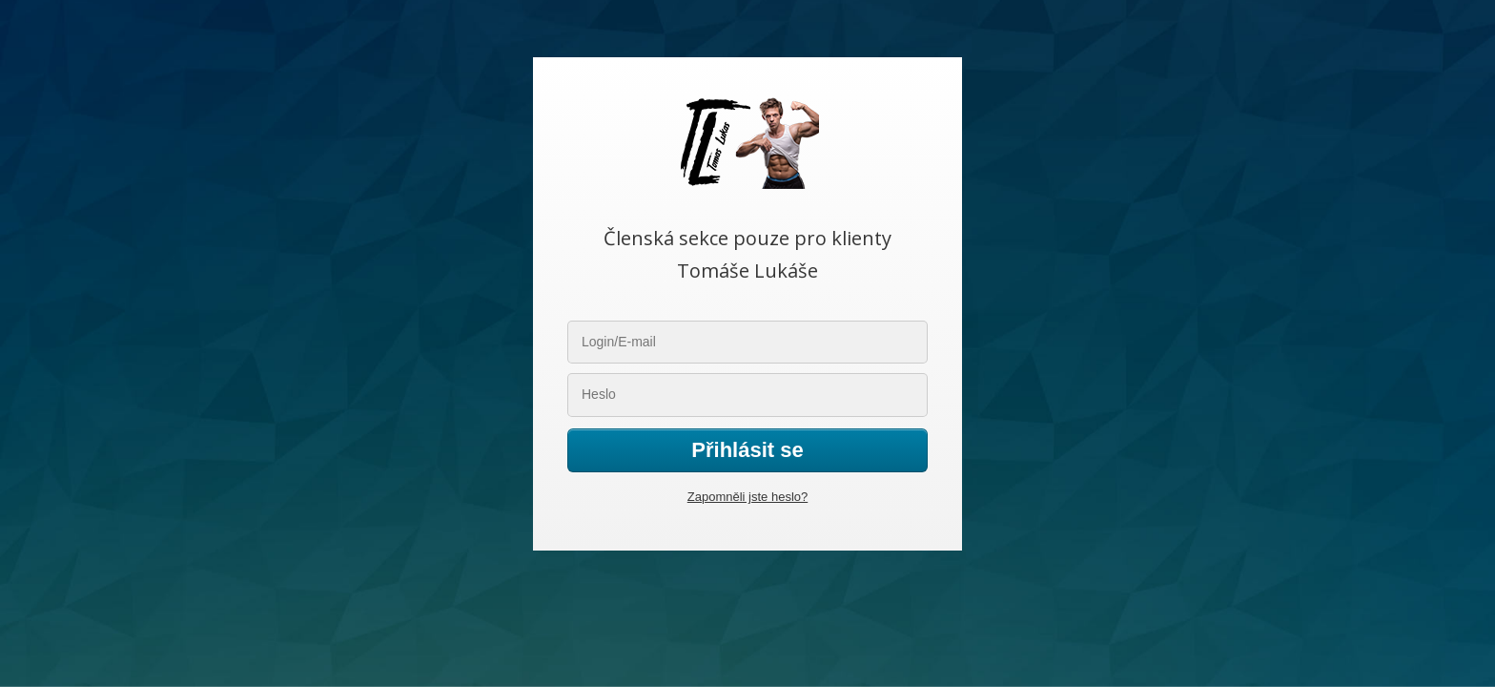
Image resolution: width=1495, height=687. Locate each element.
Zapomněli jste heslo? (747, 496)
